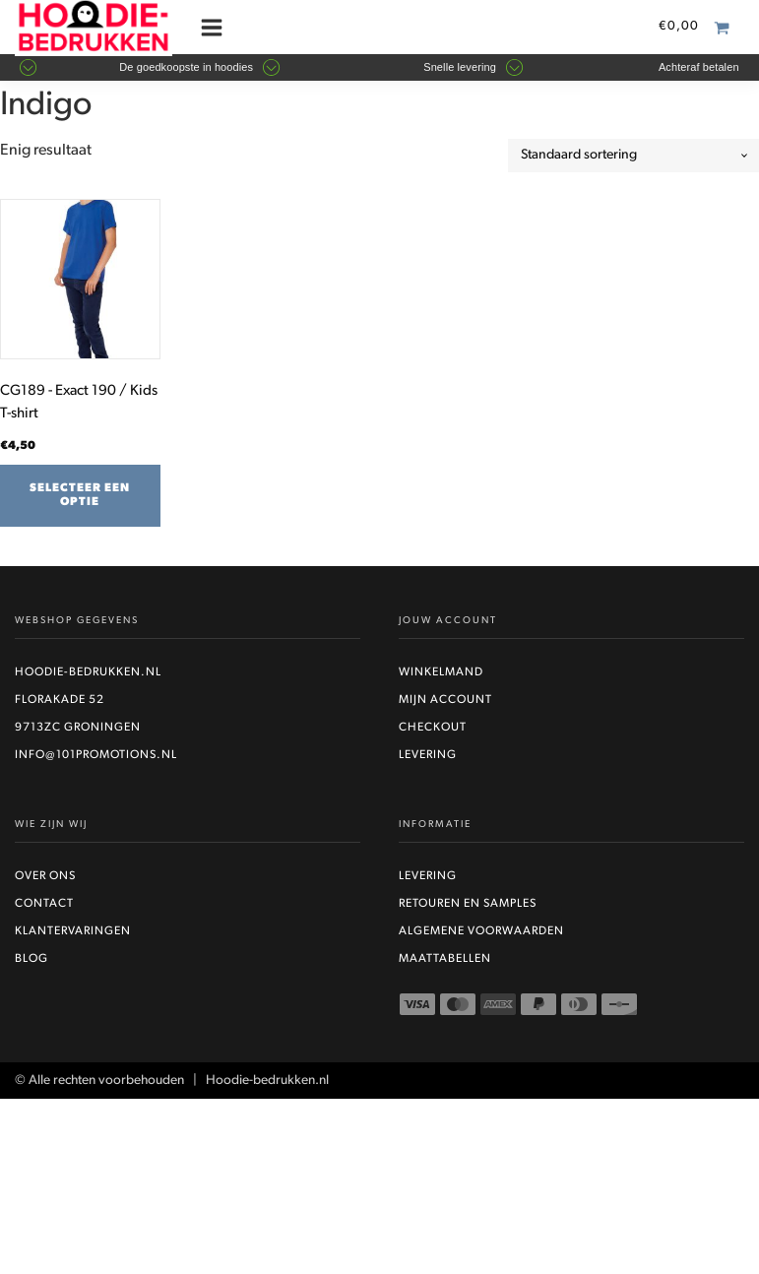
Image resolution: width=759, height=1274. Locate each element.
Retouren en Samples (468, 904)
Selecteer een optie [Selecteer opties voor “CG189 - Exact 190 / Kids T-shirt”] (80, 495)
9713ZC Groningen (78, 727)
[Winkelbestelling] (633, 156)
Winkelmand (441, 672)
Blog (31, 959)
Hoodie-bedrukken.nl (88, 672)
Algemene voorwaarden (481, 931)
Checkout (433, 727)
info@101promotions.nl (96, 755)
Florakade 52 (59, 700)
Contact (44, 904)
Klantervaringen (73, 931)
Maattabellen (445, 959)
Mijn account (445, 700)
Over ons (45, 876)
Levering (428, 755)
